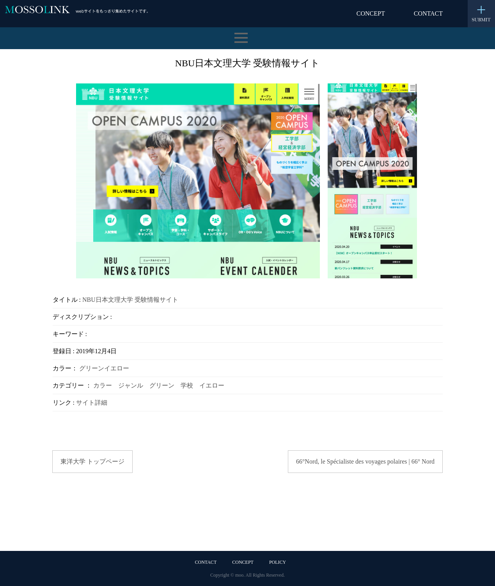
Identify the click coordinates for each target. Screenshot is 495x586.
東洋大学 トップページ (92, 461)
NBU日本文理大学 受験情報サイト (130, 299)
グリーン (91, 368)
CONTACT (428, 13)
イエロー (116, 368)
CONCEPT (371, 13)
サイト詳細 (91, 402)
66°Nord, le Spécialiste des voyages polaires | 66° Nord (365, 461)
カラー (102, 385)
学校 (187, 385)
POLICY (277, 562)
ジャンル (130, 385)
